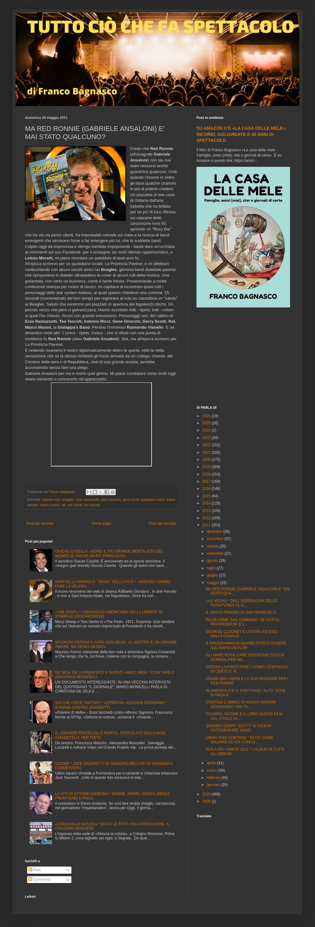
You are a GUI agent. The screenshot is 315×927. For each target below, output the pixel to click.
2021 (207, 452)
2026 (207, 416)
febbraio (214, 777)
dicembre (215, 531)
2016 (207, 488)
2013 (207, 511)
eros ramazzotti (87, 499)
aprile (212, 763)
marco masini (50, 505)
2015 (207, 496)
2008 (207, 801)
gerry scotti (131, 499)
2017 (207, 481)
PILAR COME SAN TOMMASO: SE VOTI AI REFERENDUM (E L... (242, 622)
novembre (216, 539)
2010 (207, 794)
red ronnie (75, 505)
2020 (207, 459)
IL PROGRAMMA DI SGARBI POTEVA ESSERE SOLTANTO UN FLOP (246, 645)
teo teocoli (91, 505)
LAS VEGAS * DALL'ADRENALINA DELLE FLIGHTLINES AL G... (241, 603)
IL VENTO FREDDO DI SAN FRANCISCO (241, 612)
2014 (207, 503)
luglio (211, 568)
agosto (213, 560)
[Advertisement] (243, 357)
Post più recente (40, 523)
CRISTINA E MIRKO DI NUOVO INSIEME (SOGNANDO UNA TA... (241, 704)
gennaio (214, 785)
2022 (207, 445)
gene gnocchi (111, 499)
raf (63, 505)
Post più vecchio (162, 523)
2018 (207, 474)
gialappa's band (152, 499)
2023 (207, 438)
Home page (101, 523)
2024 (207, 430)
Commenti (39, 879)
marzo (212, 770)
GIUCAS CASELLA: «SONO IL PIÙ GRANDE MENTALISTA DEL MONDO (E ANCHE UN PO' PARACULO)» (109, 553)
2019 (207, 467)
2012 (207, 518)
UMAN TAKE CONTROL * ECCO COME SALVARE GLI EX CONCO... (239, 740)
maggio (213, 583)
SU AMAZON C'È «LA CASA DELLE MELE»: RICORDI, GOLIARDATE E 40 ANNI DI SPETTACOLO (241, 134)
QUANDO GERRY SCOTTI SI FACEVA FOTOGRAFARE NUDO (238, 728)
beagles (68, 499)
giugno (213, 575)
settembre (216, 553)
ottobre (213, 546)
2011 (207, 525)
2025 (207, 423)
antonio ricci (51, 499)
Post (34, 870)
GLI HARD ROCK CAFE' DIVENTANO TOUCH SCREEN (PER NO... (245, 657)
